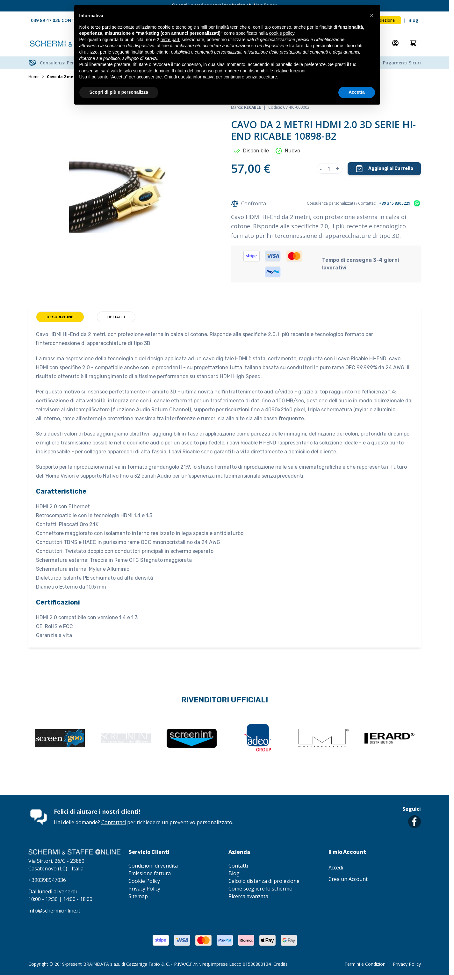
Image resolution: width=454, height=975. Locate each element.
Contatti (238, 865)
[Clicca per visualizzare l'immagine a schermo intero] (123, 197)
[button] (372, 15)
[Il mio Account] (395, 43)
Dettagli (116, 317)
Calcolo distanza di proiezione (263, 880)
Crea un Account (348, 879)
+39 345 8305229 (394, 203)
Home (34, 76)
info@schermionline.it (54, 910)
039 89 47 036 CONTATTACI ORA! (67, 20)
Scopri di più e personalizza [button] (119, 92)
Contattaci (113, 822)
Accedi (335, 867)
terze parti (170, 39)
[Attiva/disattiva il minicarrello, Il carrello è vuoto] (413, 43)
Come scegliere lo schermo (260, 888)
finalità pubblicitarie (150, 52)
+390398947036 (47, 879)
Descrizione (60, 317)
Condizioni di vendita (153, 865)
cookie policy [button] (281, 33)
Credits (280, 964)
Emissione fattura (149, 873)
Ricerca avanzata (248, 896)
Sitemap (138, 896)
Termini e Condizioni (365, 964)
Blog (413, 20)
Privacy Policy (144, 888)
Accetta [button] (357, 92)
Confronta (248, 203)
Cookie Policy (144, 880)
